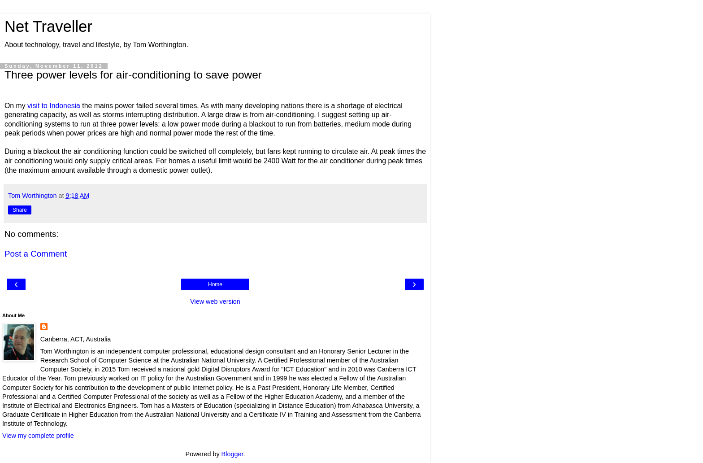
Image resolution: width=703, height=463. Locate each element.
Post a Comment (35, 253)
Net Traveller (48, 26)
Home (215, 284)
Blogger (232, 454)
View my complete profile (38, 435)
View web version (215, 301)
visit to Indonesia (53, 105)
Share (20, 210)
